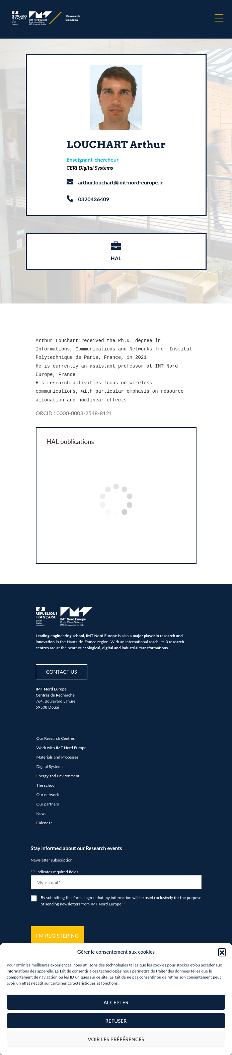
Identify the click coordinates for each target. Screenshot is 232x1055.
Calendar (44, 819)
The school (46, 781)
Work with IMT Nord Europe (61, 744)
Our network (47, 791)
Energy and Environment (58, 772)
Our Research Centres (55, 734)
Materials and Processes (57, 753)
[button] (222, 951)
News (41, 810)
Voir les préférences (116, 1039)
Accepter (115, 1002)
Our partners (47, 800)
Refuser (116, 1021)
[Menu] (219, 18)
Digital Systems (49, 763)
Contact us (61, 668)
